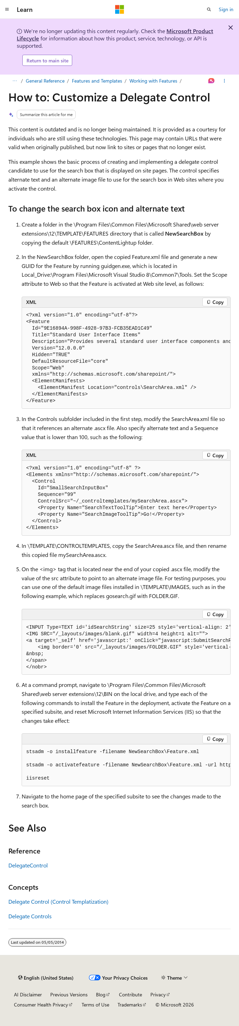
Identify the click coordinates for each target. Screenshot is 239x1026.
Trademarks (130, 1004)
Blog (100, 994)
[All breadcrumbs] (14, 80)
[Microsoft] (119, 9)
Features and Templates (97, 80)
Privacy (158, 994)
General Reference (45, 80)
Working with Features (153, 80)
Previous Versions (69, 994)
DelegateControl (28, 865)
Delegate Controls (30, 916)
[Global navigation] (7, 9)
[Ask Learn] (211, 80)
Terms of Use (95, 1004)
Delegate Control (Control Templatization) (58, 901)
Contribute (130, 994)
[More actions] (224, 80)
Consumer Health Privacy (41, 1004)
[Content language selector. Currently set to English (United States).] (46, 977)
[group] (126, 358)
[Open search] (209, 9)
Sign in (226, 9)
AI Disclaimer (28, 994)
